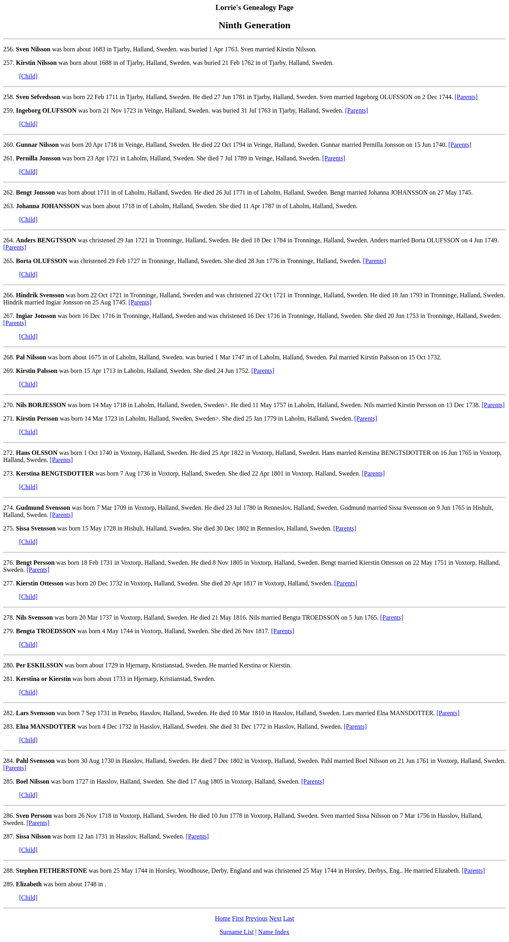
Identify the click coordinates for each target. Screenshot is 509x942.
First (238, 918)
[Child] (28, 76)
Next (275, 918)
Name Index (273, 931)
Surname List (237, 931)
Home (222, 918)
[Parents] (466, 97)
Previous (256, 918)
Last (288, 918)
